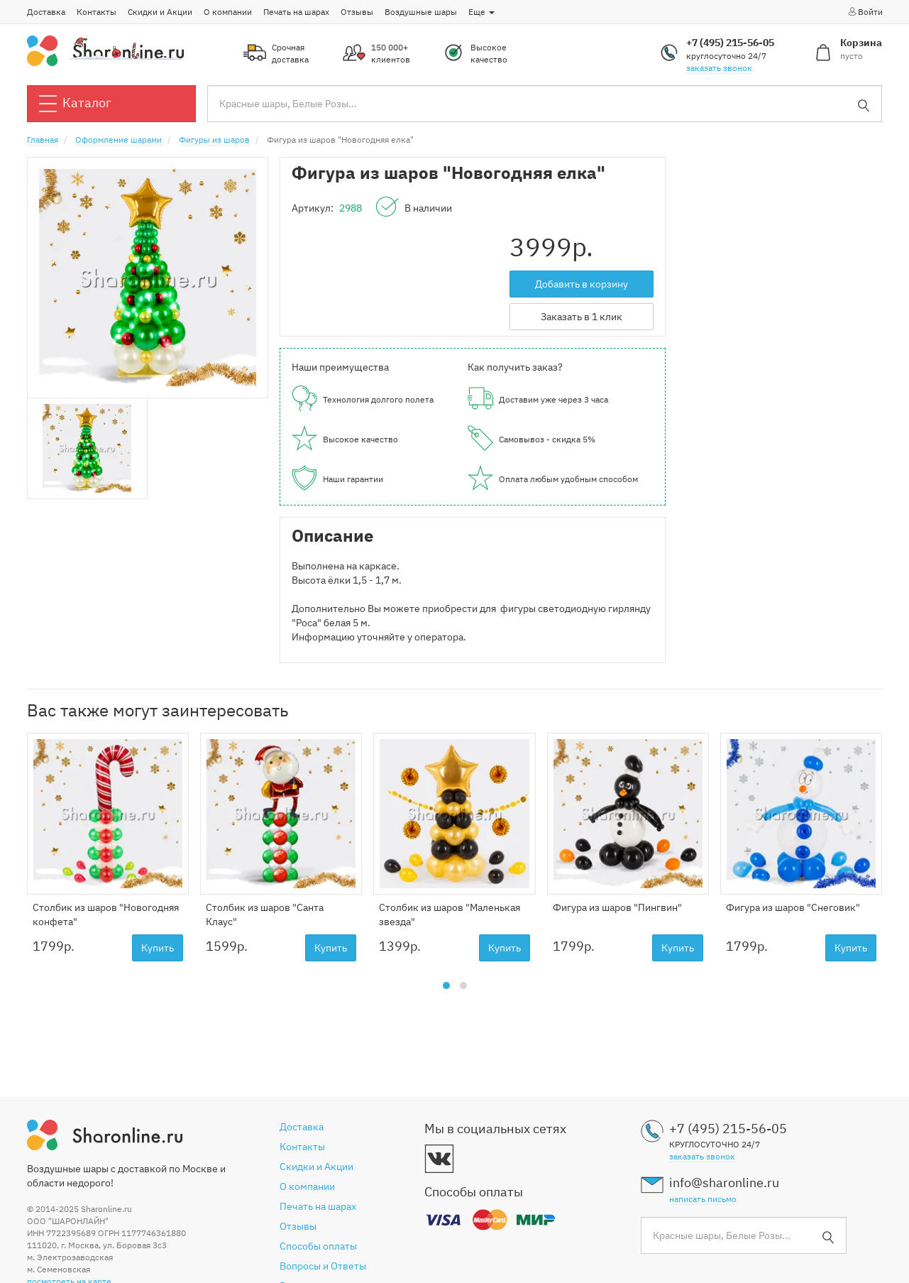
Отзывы (357, 11)
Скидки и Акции (160, 11)
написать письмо (703, 1199)
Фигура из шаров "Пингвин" (617, 907)
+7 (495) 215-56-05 (730, 42)
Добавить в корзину (581, 284)
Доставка (46, 11)
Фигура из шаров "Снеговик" (793, 907)
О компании (228, 11)
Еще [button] (481, 11)
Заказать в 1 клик (581, 316)
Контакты (96, 11)
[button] (446, 985)
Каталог (75, 103)
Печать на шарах (296, 11)
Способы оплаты (318, 1246)
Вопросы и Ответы (323, 1266)
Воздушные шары (421, 11)
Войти (865, 11)
